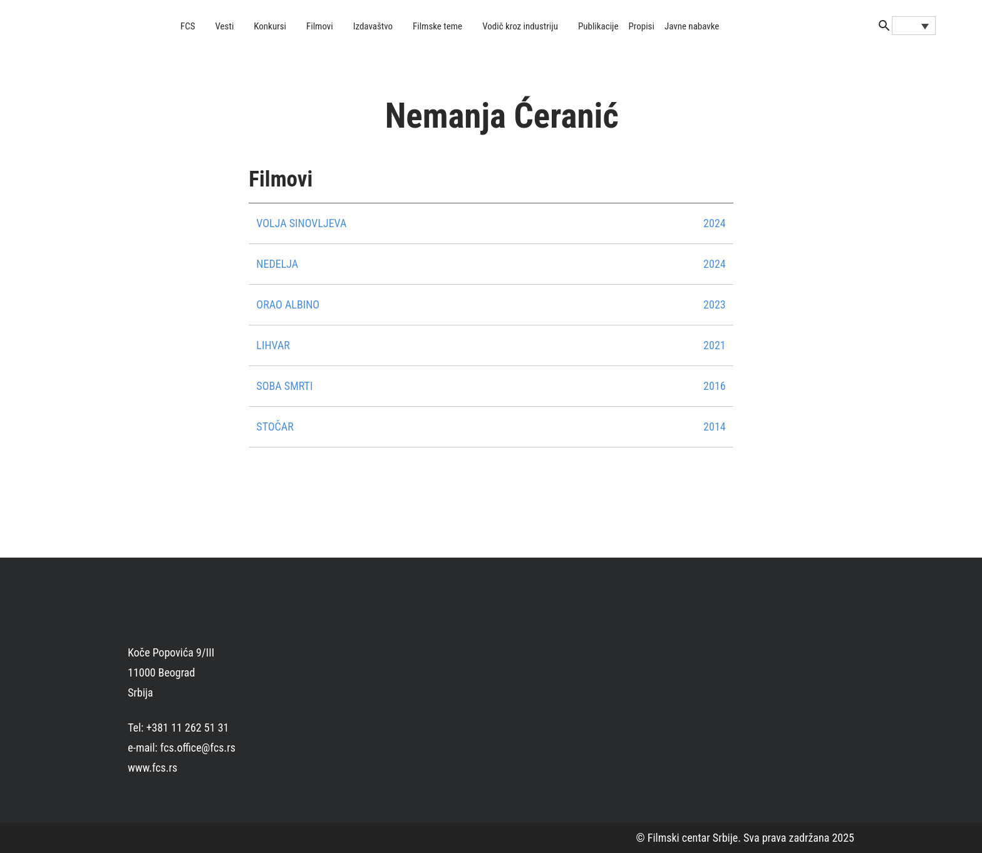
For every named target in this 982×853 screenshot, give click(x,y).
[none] (914, 25)
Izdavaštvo (373, 26)
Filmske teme (437, 26)
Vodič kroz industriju (520, 26)
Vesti (224, 26)
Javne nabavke (691, 26)
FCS (187, 26)
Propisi (641, 26)
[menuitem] (914, 25)
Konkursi (270, 26)
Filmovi (319, 26)
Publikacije (598, 26)
